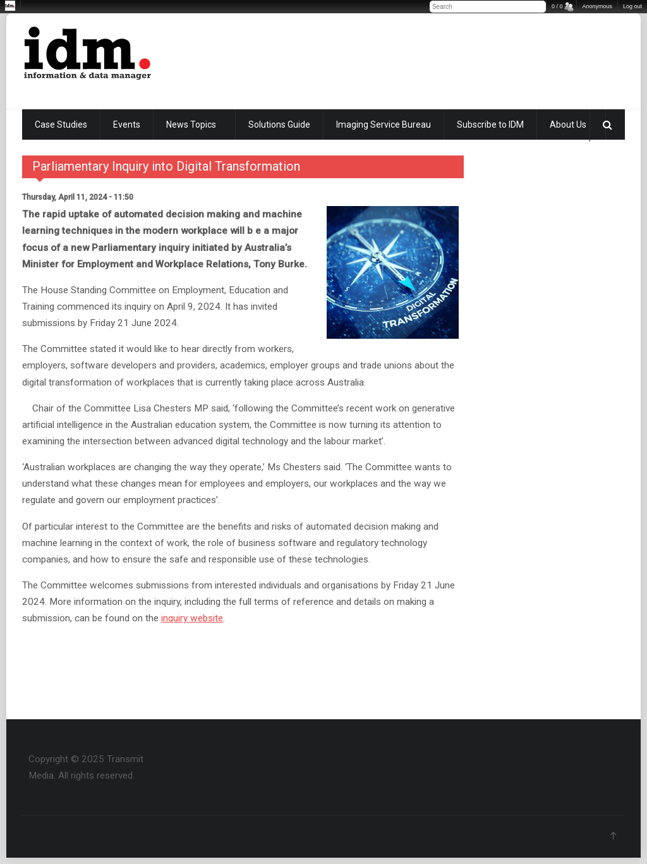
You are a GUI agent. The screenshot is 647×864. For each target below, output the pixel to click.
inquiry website (192, 618)
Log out (632, 6)
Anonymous (597, 6)
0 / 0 (557, 6)
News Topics (191, 124)
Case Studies (61, 124)
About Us (568, 124)
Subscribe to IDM (490, 124)
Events (126, 124)
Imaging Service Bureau (383, 124)
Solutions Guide (279, 124)
